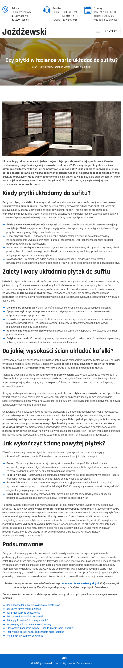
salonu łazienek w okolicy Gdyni (80, 583)
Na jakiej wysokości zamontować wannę (28, 624)
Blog (64, 658)
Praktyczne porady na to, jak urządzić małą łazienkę (35, 631)
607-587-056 (70, 19)
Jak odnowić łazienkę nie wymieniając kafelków (33, 605)
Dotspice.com (84, 663)
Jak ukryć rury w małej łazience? (24, 608)
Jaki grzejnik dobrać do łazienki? (24, 616)
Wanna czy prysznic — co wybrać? (25, 635)
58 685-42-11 (70, 15)
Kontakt (111, 31)
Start (34, 66)
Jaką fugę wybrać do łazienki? (23, 612)
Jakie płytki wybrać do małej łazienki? (27, 620)
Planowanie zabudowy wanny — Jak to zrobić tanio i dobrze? (40, 628)
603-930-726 (70, 12)
